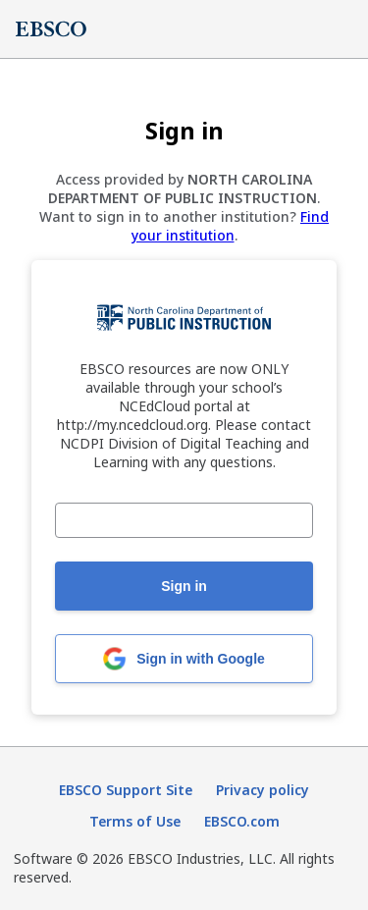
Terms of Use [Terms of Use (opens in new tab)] (135, 821)
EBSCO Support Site (125, 789)
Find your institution (230, 225)
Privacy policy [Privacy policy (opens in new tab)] (262, 789)
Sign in (184, 586)
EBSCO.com (242, 821)
